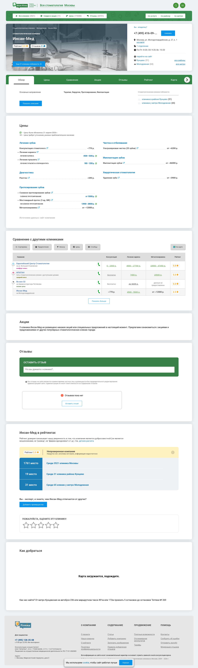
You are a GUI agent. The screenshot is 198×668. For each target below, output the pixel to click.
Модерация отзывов (170, 647)
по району (165, 16)
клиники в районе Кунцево (154, 99)
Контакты (165, 634)
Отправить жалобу (169, 643)
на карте (141, 42)
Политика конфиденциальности (90, 648)
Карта (174, 79)
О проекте (85, 634)
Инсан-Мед (21, 291)
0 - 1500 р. (111, 266)
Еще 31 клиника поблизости (29, 64)
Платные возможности (144, 634)
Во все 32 (20, 281)
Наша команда (87, 639)
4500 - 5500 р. (133, 292)
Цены (74, 16)
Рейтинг (148, 79)
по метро (178, 16)
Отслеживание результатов (140, 640)
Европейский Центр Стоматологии (32, 263)
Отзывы (95, 16)
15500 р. (158, 275)
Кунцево (141, 60)
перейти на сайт (144, 56)
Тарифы (137, 645)
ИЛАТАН (20, 272)
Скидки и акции (51, 16)
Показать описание (30, 103)
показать (168, 33)
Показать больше (99, 301)
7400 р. (133, 275)
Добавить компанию (117, 639)
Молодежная (143, 64)
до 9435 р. (133, 284)
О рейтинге (86, 643)
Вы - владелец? (140, 27)
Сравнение (72, 79)
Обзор (21, 79)
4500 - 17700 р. (133, 266)
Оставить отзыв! (72, 404)
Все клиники (25, 16)
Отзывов (37, 46)
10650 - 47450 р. (158, 266)
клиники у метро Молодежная (156, 103)
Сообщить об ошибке (170, 639)
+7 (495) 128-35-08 (24, 640)
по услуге (152, 16)
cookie (86, 662)
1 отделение (142, 46)
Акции (97, 79)
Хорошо (126, 663)
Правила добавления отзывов (117, 648)
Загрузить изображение (118, 643)
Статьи (111, 634)
